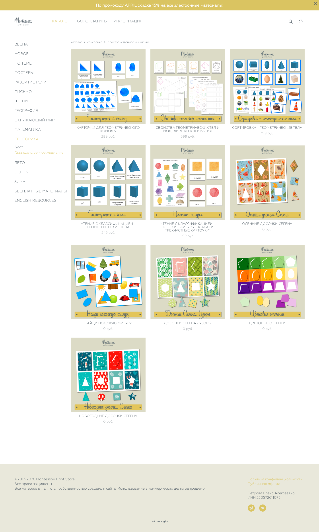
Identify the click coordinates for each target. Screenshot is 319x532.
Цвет (18, 167)
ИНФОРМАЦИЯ (148, 31)
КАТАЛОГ (81, 31)
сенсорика (94, 62)
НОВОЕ (21, 73)
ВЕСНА (21, 64)
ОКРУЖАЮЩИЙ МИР (34, 140)
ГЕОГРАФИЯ (26, 130)
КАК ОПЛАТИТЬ (111, 31)
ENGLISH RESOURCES (35, 220)
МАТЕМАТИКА (27, 149)
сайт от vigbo (159, 521)
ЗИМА (19, 201)
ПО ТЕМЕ (23, 83)
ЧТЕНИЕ (22, 121)
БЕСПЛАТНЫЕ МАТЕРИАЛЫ (40, 211)
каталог (76, 62)
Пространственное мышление (38, 172)
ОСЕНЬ (21, 192)
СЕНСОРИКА (26, 159)
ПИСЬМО (23, 111)
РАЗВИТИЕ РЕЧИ (30, 102)
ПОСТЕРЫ (24, 92)
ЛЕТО (19, 182)
